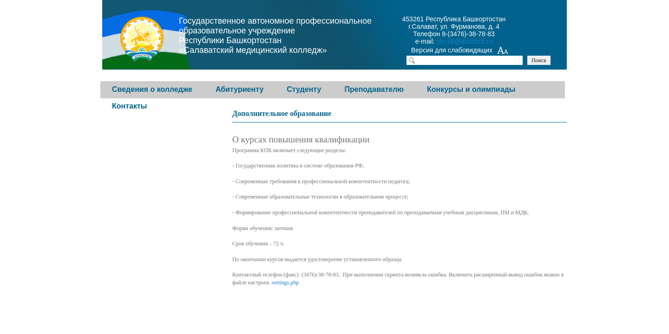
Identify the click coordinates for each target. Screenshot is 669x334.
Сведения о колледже (152, 89)
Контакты (129, 106)
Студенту (304, 89)
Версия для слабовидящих (460, 51)
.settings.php (285, 282)
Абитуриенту (239, 89)
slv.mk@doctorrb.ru (465, 41)
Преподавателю (374, 89)
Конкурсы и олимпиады (471, 89)
